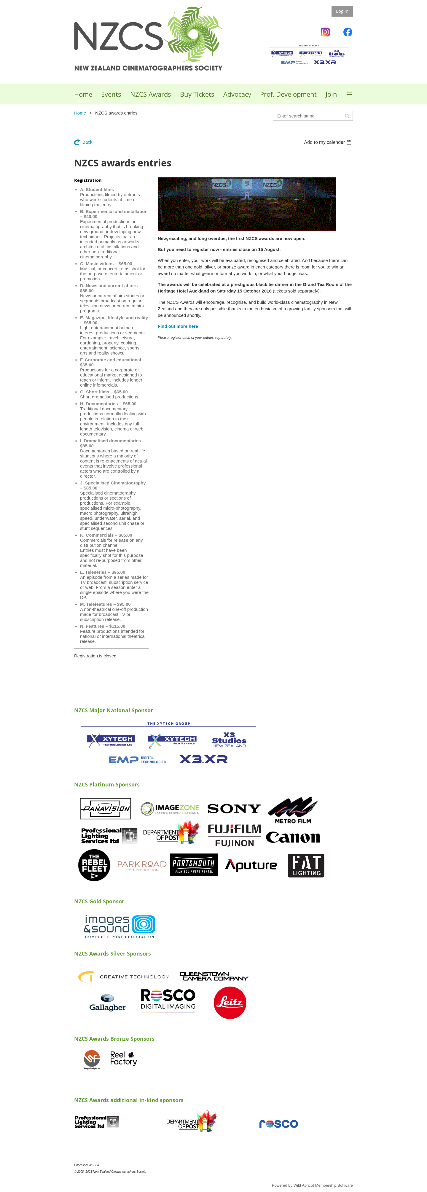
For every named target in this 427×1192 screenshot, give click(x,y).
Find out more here (178, 326)
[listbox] (328, 142)
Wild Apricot (304, 1185)
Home (80, 112)
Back (87, 141)
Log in (342, 11)
